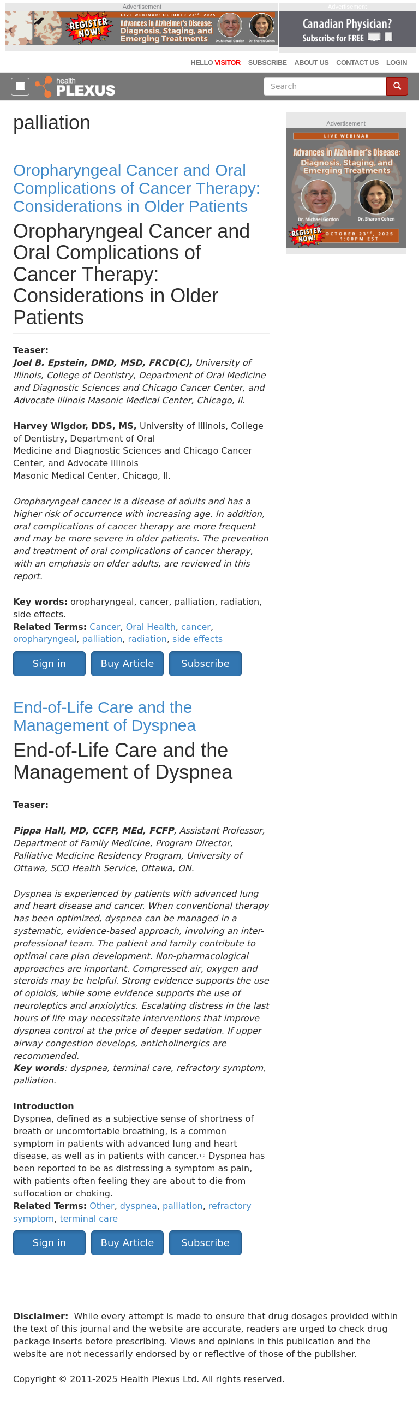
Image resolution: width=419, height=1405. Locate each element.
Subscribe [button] (205, 663)
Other (101, 1206)
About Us (311, 62)
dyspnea (138, 1206)
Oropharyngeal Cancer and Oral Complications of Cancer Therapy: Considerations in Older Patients (136, 188)
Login (396, 62)
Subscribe (267, 62)
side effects (197, 639)
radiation (147, 639)
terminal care (88, 1218)
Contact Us (357, 62)
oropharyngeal (44, 639)
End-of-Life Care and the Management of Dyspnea (104, 716)
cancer (196, 627)
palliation (102, 639)
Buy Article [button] (127, 663)
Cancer (104, 627)
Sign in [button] (49, 663)
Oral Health (151, 627)
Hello (215, 62)
